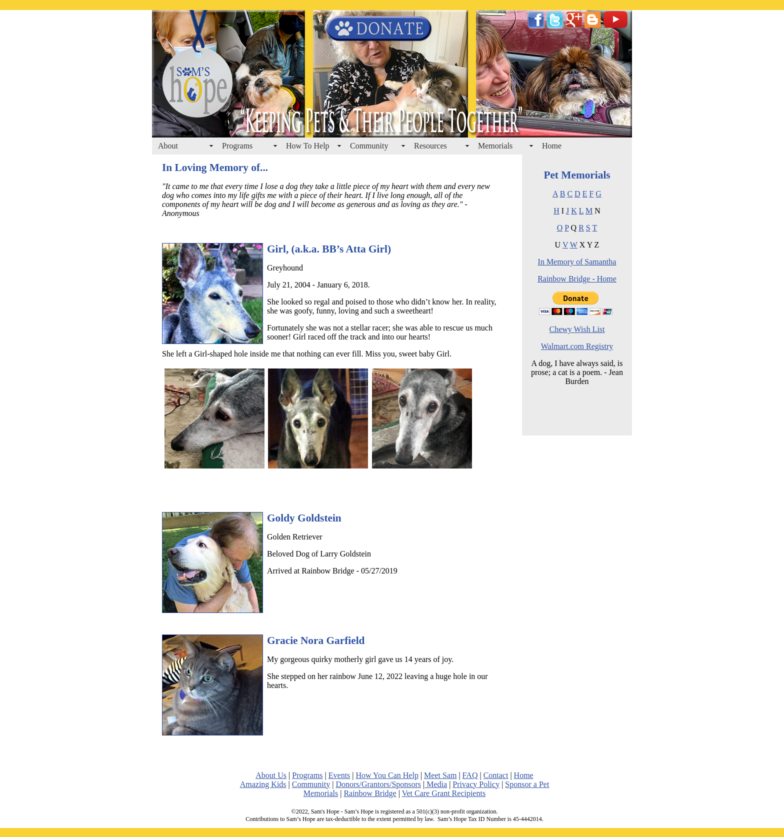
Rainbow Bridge (370, 793)
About (168, 146)
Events (339, 775)
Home (552, 146)
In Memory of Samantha (577, 262)
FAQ (470, 775)
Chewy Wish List (576, 329)
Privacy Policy (476, 784)
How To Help (308, 146)
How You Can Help (387, 775)
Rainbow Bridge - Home (577, 278)
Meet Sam (440, 775)
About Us (271, 775)
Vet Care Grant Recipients (444, 793)
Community (369, 146)
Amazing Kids (263, 784)
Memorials (495, 146)
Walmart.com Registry (577, 346)
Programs (237, 146)
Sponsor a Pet (527, 784)
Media (435, 784)
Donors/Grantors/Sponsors (378, 784)
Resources (430, 146)
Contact (496, 775)
